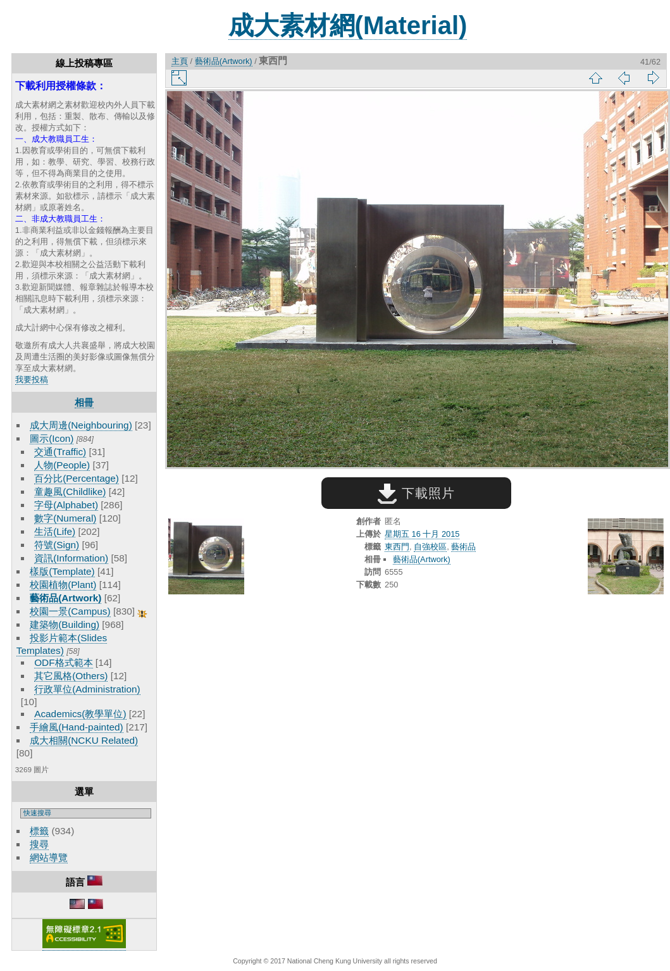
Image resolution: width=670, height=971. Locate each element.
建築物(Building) (64, 624)
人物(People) (62, 465)
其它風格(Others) (71, 675)
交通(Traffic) (60, 451)
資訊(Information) (71, 558)
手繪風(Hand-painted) (76, 727)
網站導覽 (49, 857)
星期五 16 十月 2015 (422, 534)
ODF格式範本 (63, 662)
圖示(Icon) (51, 438)
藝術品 (463, 546)
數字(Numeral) (65, 518)
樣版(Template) (62, 571)
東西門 (397, 546)
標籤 (39, 830)
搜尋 (39, 844)
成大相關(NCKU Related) (84, 740)
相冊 (84, 402)
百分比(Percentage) (76, 478)
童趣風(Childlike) (70, 491)
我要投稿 (31, 379)
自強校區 (430, 546)
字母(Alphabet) (66, 504)
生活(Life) (54, 531)
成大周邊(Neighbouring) (81, 425)
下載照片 (416, 493)
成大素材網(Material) (348, 25)
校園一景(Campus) (70, 611)
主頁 (179, 61)
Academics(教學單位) (80, 713)
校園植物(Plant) (63, 584)
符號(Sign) (56, 544)
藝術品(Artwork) (65, 597)
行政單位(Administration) (87, 689)
